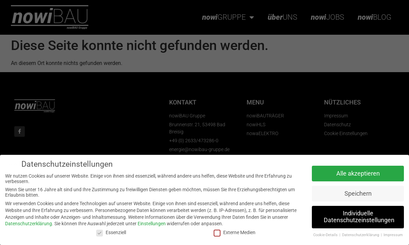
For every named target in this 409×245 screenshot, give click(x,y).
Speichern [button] (358, 193)
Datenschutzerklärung (28, 223)
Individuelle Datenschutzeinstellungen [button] (359, 217)
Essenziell (111, 232)
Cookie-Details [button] (326, 235)
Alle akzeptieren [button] (358, 173)
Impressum (393, 235)
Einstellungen (152, 223)
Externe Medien (234, 232)
